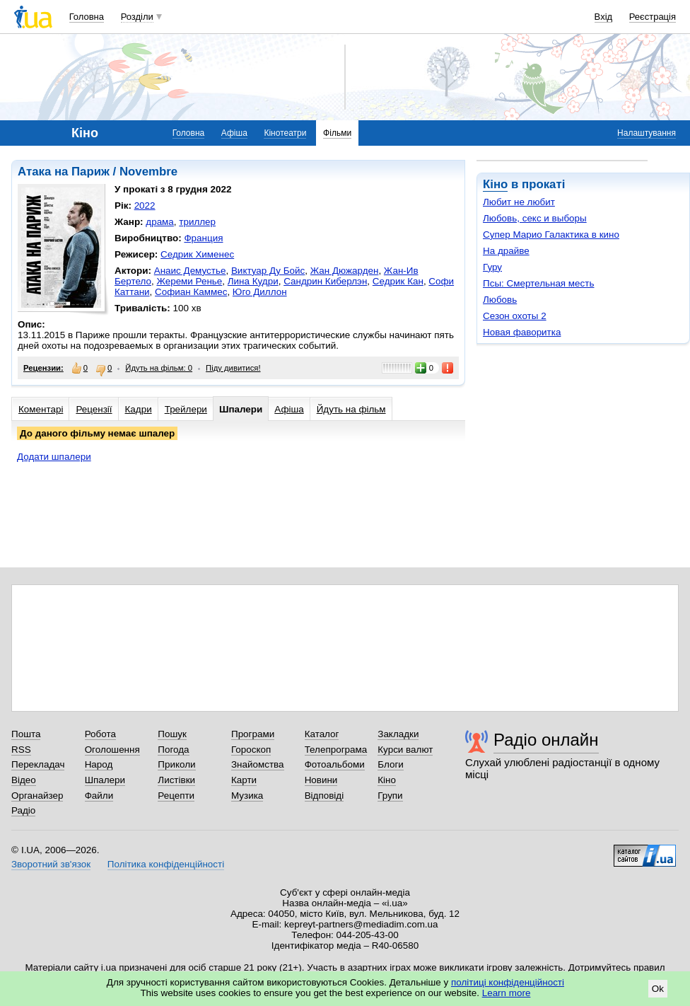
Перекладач (37, 764)
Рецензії (94, 409)
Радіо (23, 810)
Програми (252, 734)
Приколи (176, 764)
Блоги (391, 764)
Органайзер (37, 795)
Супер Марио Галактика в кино (551, 234)
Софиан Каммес (191, 292)
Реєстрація (652, 16)
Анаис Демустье (190, 270)
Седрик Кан (398, 281)
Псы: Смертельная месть (538, 283)
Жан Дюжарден (344, 270)
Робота (100, 734)
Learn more (506, 993)
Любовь (500, 299)
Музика (247, 795)
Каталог (322, 734)
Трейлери (186, 409)
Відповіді (324, 795)
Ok (658, 988)
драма (160, 221)
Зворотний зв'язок (50, 864)
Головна (86, 16)
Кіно (495, 184)
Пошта (25, 734)
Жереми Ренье (189, 281)
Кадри (138, 409)
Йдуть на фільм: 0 (158, 368)
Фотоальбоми (335, 764)
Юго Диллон (260, 292)
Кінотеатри (285, 133)
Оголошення (112, 749)
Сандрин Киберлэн (325, 281)
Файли (99, 795)
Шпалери (240, 409)
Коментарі (40, 409)
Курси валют (405, 749)
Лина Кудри (253, 281)
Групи (390, 795)
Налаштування (646, 133)
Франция (203, 238)
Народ (99, 764)
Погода (173, 749)
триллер (197, 221)
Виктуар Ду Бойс (268, 270)
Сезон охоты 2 (514, 316)
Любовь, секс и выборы (535, 218)
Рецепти (176, 795)
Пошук (172, 734)
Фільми (337, 133)
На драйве (506, 250)
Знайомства (257, 764)
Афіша (234, 133)
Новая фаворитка (522, 332)
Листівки (176, 780)
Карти (244, 780)
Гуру (492, 267)
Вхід (604, 16)
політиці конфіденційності (507, 982)
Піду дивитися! (233, 368)
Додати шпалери (54, 456)
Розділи (137, 16)
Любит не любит (519, 202)
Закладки (398, 734)
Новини (321, 780)
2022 (145, 205)
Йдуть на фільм (351, 409)
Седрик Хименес (197, 254)
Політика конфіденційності (165, 864)
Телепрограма (336, 749)
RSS (21, 749)
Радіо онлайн (546, 739)
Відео (23, 780)
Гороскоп (251, 749)
